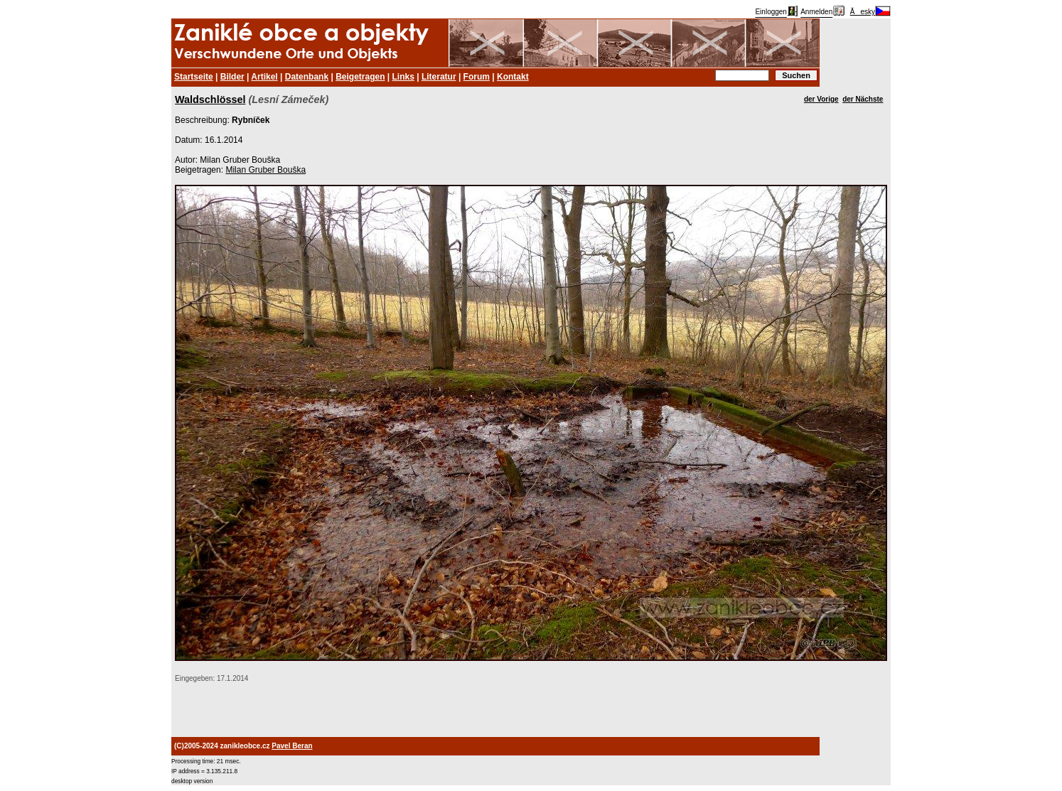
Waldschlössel (210, 99)
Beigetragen (360, 77)
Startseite (193, 77)
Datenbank (306, 77)
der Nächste (862, 99)
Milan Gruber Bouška (265, 170)
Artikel (264, 77)
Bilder (232, 77)
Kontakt (513, 77)
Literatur (439, 77)
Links (403, 77)
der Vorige (821, 99)
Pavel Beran (292, 746)
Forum (476, 77)
